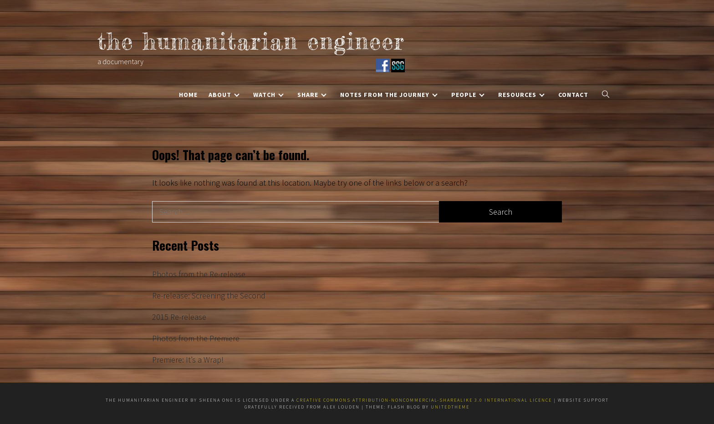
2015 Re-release (179, 317)
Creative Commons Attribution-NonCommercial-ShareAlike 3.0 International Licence (425, 400)
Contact (573, 95)
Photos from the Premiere (196, 338)
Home (188, 95)
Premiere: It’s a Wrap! (188, 359)
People (467, 95)
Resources (521, 95)
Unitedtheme (450, 407)
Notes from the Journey (389, 95)
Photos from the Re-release (198, 274)
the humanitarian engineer (251, 41)
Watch (268, 95)
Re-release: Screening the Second (208, 295)
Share (311, 95)
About (224, 95)
